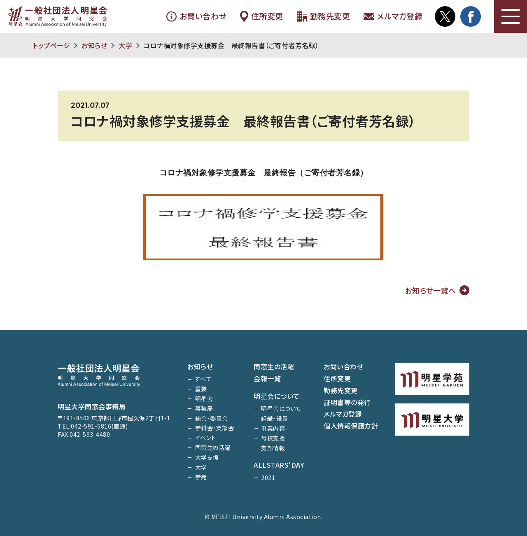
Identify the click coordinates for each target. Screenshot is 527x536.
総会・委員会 (211, 418)
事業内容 (273, 428)
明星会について (277, 396)
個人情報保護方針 (351, 426)
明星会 (204, 398)
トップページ (51, 45)
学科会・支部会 (214, 428)
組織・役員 (274, 418)
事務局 (204, 408)
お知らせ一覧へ (430, 290)
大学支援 (207, 457)
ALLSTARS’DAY (279, 465)
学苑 (201, 477)
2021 (268, 477)
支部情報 (273, 448)
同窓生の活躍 (213, 447)
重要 (201, 389)
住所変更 (261, 16)
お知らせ (94, 45)
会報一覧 (267, 378)
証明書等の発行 (347, 402)
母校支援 (273, 438)
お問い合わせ (196, 16)
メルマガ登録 (392, 16)
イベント (205, 437)
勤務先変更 (323, 16)
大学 (125, 45)
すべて (203, 379)
